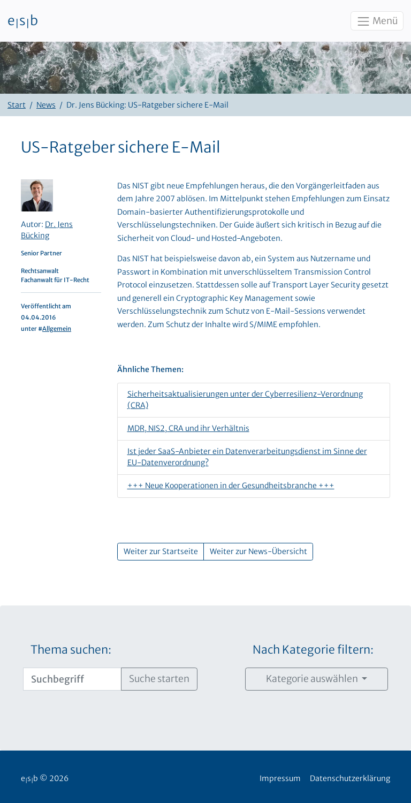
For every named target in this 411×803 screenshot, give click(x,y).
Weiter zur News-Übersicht (258, 551)
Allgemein (56, 328)
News (46, 105)
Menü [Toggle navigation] (376, 21)
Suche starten (159, 679)
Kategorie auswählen (313, 679)
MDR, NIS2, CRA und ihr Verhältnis (188, 428)
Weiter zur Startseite (161, 551)
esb (22, 20)
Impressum (280, 778)
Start (16, 105)
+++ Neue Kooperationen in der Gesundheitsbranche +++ (230, 485)
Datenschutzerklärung (350, 778)
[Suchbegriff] (72, 679)
